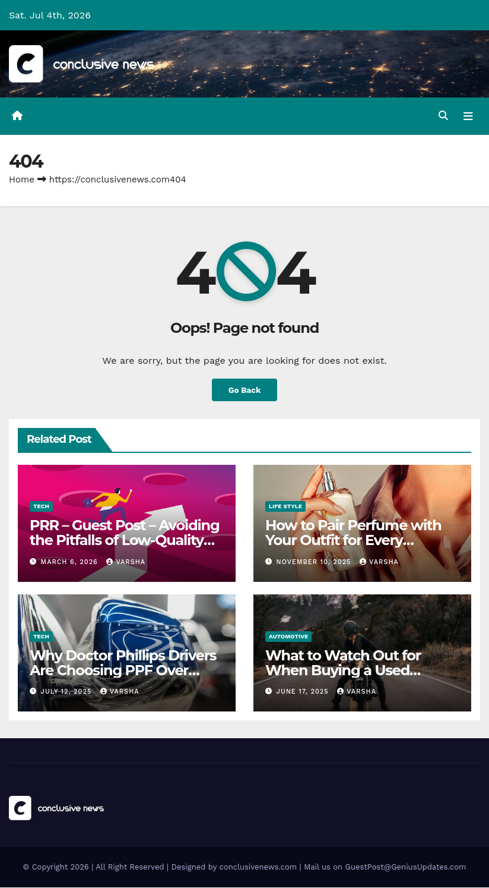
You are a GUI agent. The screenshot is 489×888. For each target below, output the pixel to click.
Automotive (288, 636)
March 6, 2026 (71, 562)
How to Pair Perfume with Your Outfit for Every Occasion (353, 540)
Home (21, 179)
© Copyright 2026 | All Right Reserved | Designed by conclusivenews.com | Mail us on (184, 867)
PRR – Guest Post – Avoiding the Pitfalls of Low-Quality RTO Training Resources (125, 540)
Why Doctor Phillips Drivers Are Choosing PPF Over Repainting (123, 670)
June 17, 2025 (304, 691)
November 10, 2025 (315, 562)
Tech (41, 506)
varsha (125, 562)
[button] (443, 116)
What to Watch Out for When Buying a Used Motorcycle (343, 670)
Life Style (285, 506)
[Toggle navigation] (468, 116)
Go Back (244, 390)
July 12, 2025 (67, 691)
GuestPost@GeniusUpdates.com (405, 867)
